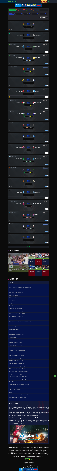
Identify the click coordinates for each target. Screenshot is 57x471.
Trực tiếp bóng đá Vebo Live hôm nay (15, 342)
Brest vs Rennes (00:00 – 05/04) (31, 260)
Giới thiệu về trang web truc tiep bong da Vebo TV (17, 284)
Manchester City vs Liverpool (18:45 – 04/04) (39, 260)
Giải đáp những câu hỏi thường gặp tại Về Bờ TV (17, 374)
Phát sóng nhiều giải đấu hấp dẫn (14, 289)
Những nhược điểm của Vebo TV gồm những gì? (17, 366)
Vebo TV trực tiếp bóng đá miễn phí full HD (16, 319)
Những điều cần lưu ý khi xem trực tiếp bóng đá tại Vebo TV (19, 371)
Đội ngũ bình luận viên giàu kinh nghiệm (15, 358)
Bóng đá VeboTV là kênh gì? (13, 381)
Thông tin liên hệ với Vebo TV (14, 399)
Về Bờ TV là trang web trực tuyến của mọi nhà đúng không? (19, 384)
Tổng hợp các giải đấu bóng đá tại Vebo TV (16, 345)
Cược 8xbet (44, 1)
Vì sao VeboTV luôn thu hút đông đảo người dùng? (17, 379)
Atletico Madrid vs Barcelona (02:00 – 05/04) (45, 272)
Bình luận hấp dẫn (12, 303)
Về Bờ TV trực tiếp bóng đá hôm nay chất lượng (17, 360)
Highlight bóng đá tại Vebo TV (14, 329)
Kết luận (10, 392)
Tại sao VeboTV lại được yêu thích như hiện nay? (17, 350)
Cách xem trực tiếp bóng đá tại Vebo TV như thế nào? (18, 368)
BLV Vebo (26, 13)
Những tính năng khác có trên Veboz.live (16, 316)
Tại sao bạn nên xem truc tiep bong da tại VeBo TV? (17, 311)
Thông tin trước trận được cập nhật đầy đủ (16, 308)
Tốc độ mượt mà (12, 300)
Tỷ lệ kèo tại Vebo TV (12, 337)
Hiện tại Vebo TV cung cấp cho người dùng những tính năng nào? (20, 321)
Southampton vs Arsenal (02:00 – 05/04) (39, 272)
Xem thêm (28, 246)
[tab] (12, 10)
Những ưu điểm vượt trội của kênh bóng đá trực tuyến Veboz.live (20, 287)
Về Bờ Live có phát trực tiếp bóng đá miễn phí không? (18, 376)
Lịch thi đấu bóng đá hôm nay (14, 326)
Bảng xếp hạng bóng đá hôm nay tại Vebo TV (16, 334)
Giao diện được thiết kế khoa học (14, 295)
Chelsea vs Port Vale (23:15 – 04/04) (32, 272)
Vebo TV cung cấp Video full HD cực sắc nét (16, 355)
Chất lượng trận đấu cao (13, 297)
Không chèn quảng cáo (13, 305)
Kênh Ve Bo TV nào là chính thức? (14, 389)
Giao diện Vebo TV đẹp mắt (13, 352)
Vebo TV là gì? (11, 282)
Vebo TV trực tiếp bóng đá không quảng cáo (16, 363)
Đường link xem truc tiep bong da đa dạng (16, 292)
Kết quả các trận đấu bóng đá (14, 332)
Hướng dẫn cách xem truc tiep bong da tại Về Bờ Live (18, 313)
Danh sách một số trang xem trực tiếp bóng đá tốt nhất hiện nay (20, 394)
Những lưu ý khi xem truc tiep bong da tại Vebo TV (17, 397)
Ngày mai (43, 13)
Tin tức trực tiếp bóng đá (13, 324)
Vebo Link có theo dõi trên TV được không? (16, 387)
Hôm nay (35, 13)
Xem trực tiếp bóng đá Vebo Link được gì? (16, 347)
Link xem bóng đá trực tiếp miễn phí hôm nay (16, 339)
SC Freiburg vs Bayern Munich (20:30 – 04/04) (45, 260)
